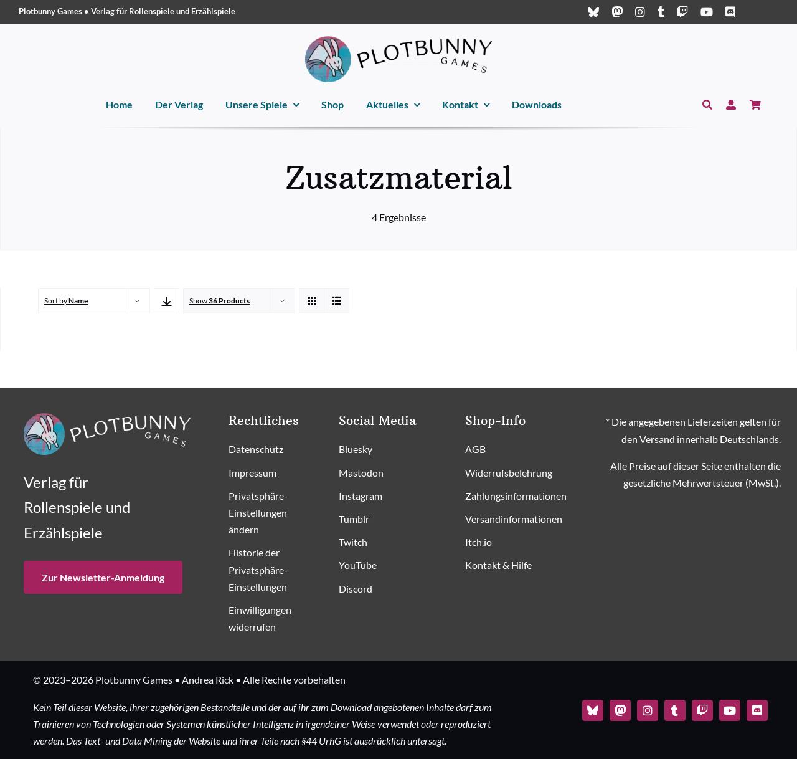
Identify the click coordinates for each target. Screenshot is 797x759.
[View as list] (336, 301)
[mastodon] (617, 11)
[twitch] (682, 11)
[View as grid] (311, 301)
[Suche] (707, 105)
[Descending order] (166, 301)
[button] (272, 513)
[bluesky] (593, 11)
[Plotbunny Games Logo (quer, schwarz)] (398, 41)
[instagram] (640, 11)
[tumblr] (661, 11)
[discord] (730, 11)
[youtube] (706, 11)
